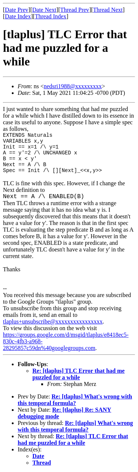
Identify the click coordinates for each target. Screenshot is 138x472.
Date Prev (16, 10)
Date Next (44, 10)
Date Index (18, 16)
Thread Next (108, 10)
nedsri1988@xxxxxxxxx (73, 86)
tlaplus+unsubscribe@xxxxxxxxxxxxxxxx (53, 321)
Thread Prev (74, 10)
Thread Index (51, 16)
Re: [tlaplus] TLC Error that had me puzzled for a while (78, 374)
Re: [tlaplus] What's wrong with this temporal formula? (75, 399)
